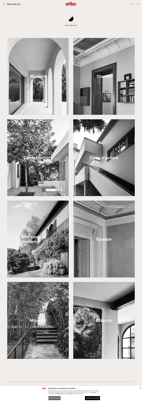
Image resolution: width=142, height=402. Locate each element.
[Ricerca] (138, 4)
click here (93, 392)
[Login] (131, 4)
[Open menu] (4, 4)
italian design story (13, 4)
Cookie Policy (69, 393)
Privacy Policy (60, 393)
